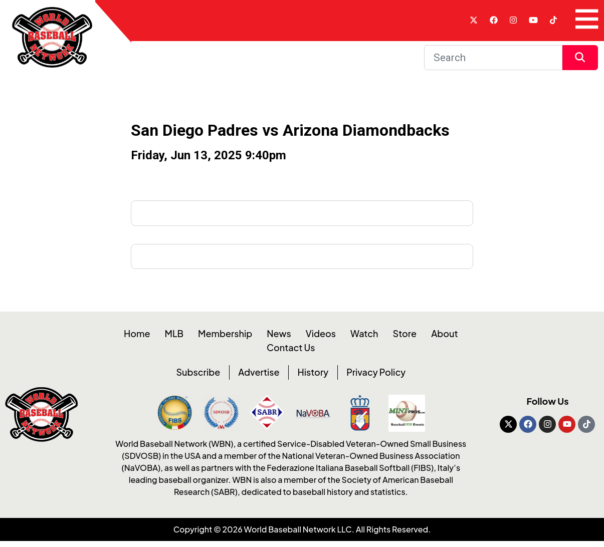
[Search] (493, 57)
